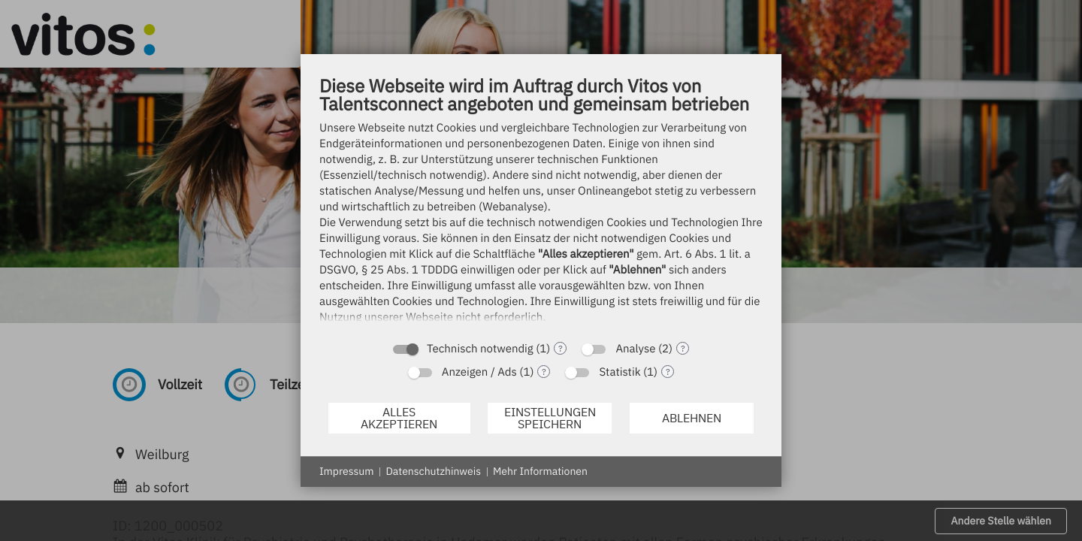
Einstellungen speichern (550, 417)
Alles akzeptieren (399, 417)
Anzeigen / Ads (479, 372)
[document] (541, 203)
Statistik (619, 372)
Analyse (635, 349)
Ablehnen (691, 417)
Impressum (346, 471)
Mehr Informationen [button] (540, 471)
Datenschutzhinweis (433, 471)
